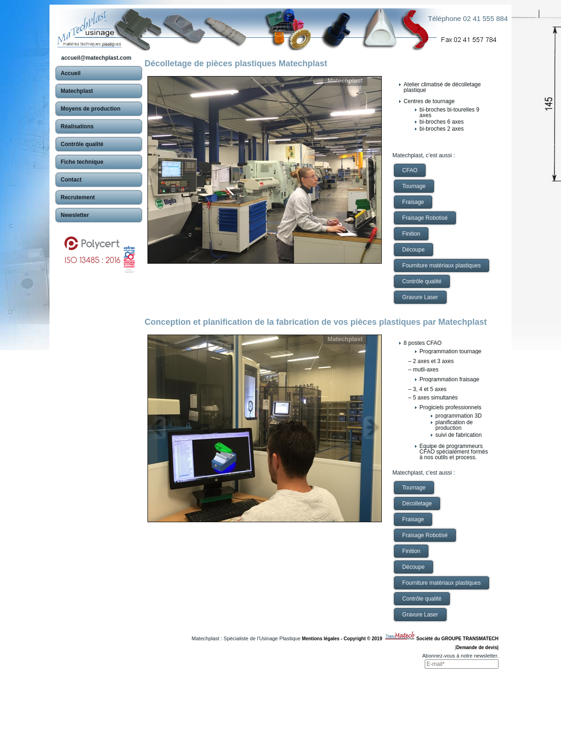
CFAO (410, 170)
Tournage (414, 186)
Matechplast (345, 80)
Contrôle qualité (422, 281)
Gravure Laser (420, 297)
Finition (411, 234)
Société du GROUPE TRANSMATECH (457, 638)
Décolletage (417, 503)
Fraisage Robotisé (425, 218)
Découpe (413, 249)
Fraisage (413, 202)
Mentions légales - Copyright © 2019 (343, 638)
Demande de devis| (477, 647)
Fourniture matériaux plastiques (441, 265)
